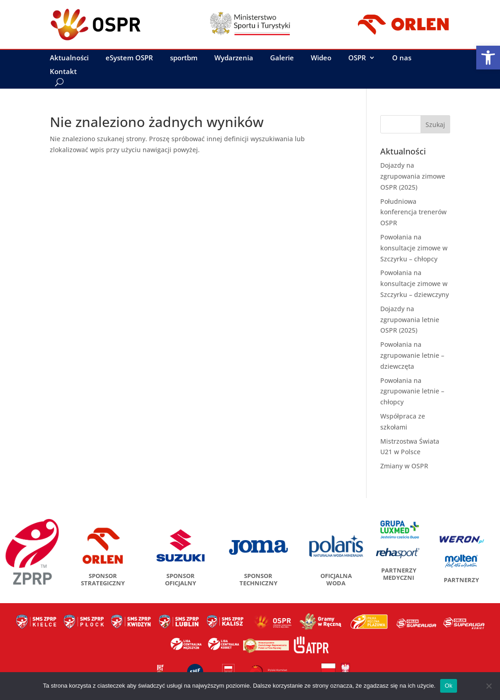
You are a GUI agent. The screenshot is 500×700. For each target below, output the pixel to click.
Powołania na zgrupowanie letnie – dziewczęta (412, 355)
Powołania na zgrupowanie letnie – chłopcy (412, 391)
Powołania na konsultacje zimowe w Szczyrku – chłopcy (413, 248)
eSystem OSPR (129, 58)
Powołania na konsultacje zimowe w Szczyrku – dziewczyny (414, 283)
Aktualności (69, 58)
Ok (448, 685)
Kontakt (63, 72)
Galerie (282, 58)
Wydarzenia (233, 58)
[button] (488, 57)
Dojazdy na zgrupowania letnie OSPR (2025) (409, 319)
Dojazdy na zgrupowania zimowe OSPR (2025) (412, 176)
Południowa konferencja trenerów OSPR (413, 212)
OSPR (357, 58)
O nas (401, 58)
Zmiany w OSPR (404, 465)
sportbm (183, 58)
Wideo (321, 58)
